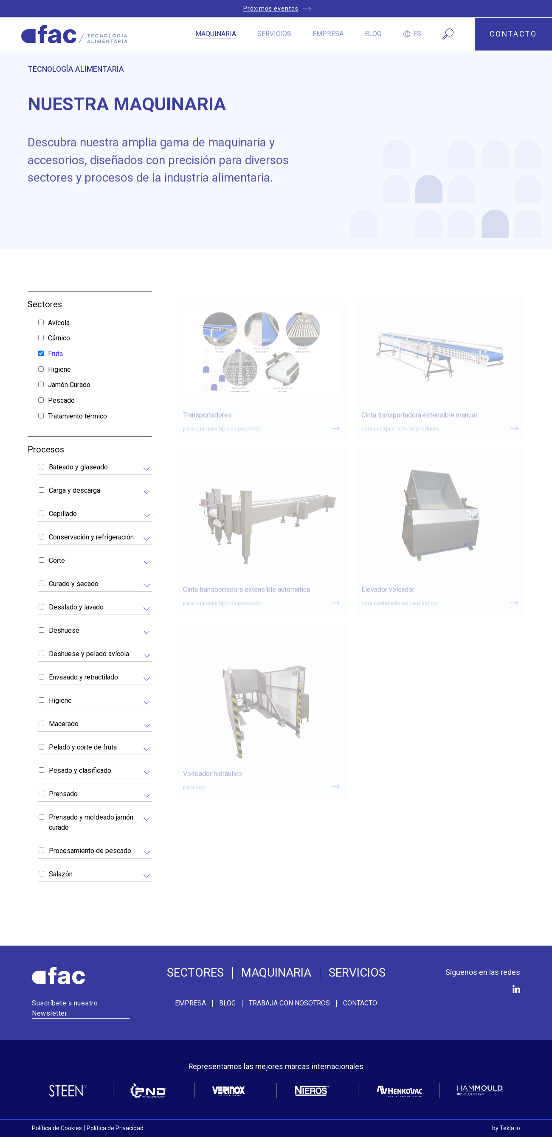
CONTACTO (513, 34)
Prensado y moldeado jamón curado (91, 822)
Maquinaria (215, 34)
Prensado (63, 794)
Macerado (64, 724)
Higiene (59, 369)
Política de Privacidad (115, 1128)
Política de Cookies (57, 1128)
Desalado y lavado (76, 607)
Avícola (59, 323)
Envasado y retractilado (83, 677)
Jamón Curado (69, 385)
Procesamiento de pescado (90, 851)
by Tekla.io (506, 1128)
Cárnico (59, 338)
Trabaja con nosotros (289, 1003)
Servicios (274, 34)
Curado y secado (74, 584)
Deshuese (64, 630)
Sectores (195, 973)
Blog (373, 34)
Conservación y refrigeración (91, 537)
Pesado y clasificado (80, 770)
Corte (57, 560)
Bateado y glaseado (78, 467)
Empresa (328, 34)
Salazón (61, 874)
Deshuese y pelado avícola (89, 654)
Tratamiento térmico (77, 416)
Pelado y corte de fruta (83, 747)
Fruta (55, 354)
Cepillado (63, 514)
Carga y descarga (74, 490)
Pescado (61, 400)
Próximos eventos (271, 8)
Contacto (360, 1003)
